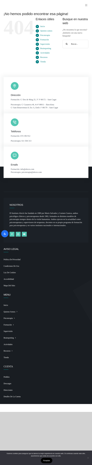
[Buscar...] (75, 44)
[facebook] (12, 234)
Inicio (42, 26)
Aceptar (46, 460)
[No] (88, 458)
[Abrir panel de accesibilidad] (4, 233)
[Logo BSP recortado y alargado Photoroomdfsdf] (25, 3)
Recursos (44, 57)
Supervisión (45, 44)
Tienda (43, 62)
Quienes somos (46, 31)
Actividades (45, 53)
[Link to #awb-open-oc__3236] (86, 5)
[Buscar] (67, 44)
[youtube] (24, 234)
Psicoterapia (45, 35)
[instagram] (18, 234)
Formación (44, 40)
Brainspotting (45, 48)
